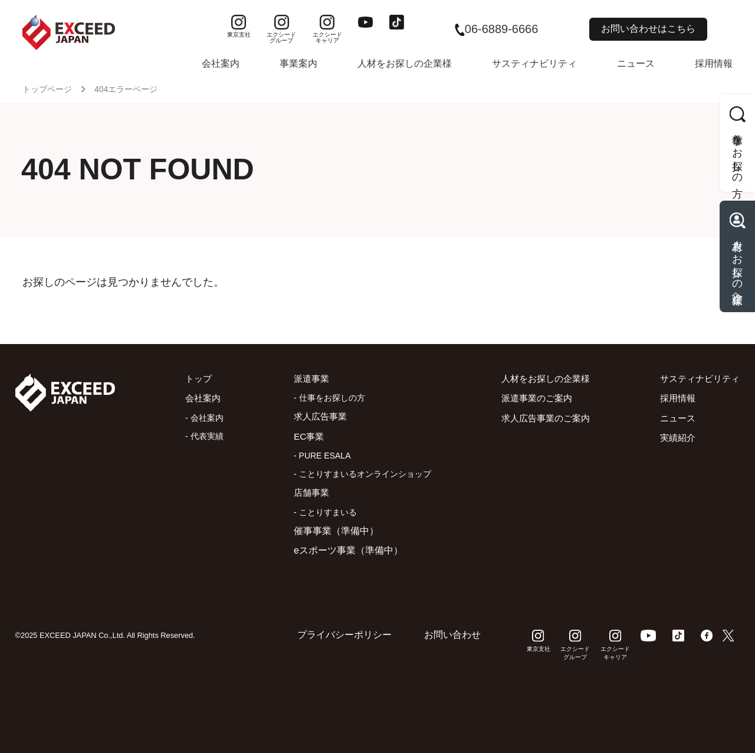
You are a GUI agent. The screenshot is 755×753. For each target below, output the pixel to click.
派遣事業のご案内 (531, 398)
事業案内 (298, 63)
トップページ (47, 89)
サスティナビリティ (534, 63)
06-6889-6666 (497, 29)
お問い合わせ (452, 635)
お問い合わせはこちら (648, 29)
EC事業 (304, 436)
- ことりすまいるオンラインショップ (357, 474)
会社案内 (220, 63)
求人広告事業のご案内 (540, 418)
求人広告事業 (316, 416)
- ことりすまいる (320, 512)
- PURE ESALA (316, 455)
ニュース (636, 63)
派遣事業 (307, 379)
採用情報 (714, 63)
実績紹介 (673, 438)
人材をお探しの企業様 (404, 63)
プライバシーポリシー (344, 635)
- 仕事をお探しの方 (324, 397)
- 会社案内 (201, 418)
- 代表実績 (201, 436)
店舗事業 (307, 492)
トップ (196, 379)
